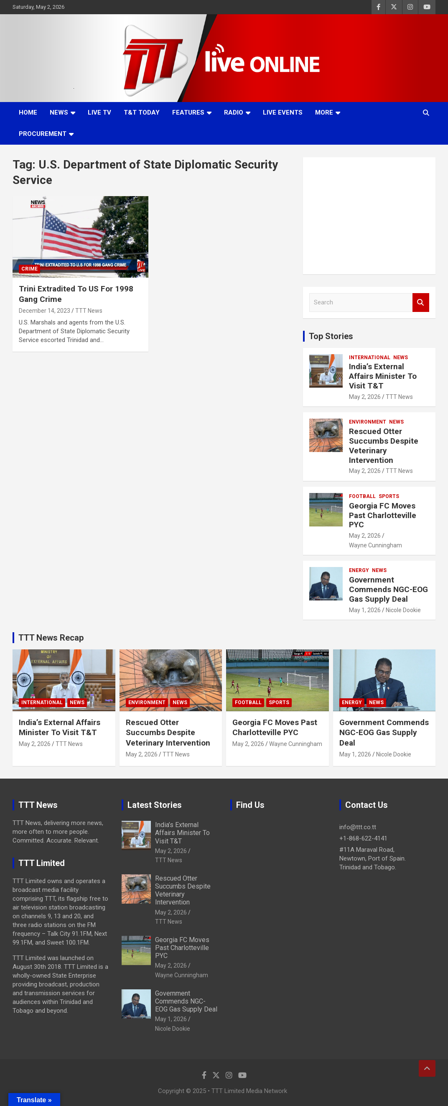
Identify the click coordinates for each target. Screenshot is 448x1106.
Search (420, 302)
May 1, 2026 (365, 610)
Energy (359, 570)
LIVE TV (99, 112)
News (59, 112)
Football (362, 496)
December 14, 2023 (44, 310)
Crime (29, 269)
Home (28, 112)
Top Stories (331, 336)
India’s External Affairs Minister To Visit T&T (383, 376)
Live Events (283, 112)
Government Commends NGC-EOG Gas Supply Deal (388, 589)
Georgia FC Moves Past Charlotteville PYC (382, 515)
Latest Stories (154, 805)
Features (188, 112)
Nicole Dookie (403, 610)
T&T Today (142, 112)
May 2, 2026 (365, 396)
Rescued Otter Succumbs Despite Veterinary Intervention (383, 446)
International (369, 357)
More (324, 112)
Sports (389, 496)
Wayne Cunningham (375, 545)
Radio (233, 112)
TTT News (88, 310)
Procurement (42, 134)
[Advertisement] (369, 215)
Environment (367, 422)
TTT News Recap (51, 638)
